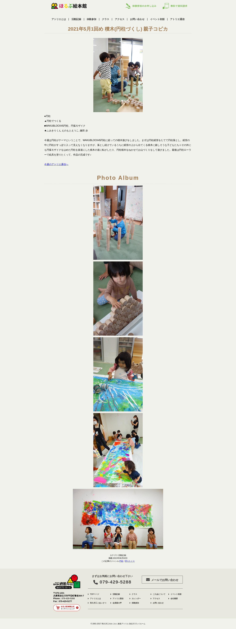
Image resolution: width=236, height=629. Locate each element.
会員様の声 (117, 603)
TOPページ (94, 594)
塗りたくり (130, 561)
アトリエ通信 (177, 19)
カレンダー (136, 599)
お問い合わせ (137, 19)
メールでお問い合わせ (162, 579)
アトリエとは (58, 19)
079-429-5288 (112, 581)
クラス (105, 19)
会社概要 (174, 599)
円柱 (121, 561)
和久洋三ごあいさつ (98, 603)
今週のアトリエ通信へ (56, 164)
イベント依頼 (157, 19)
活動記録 (76, 19)
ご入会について (159, 594)
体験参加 (91, 19)
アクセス (119, 19)
